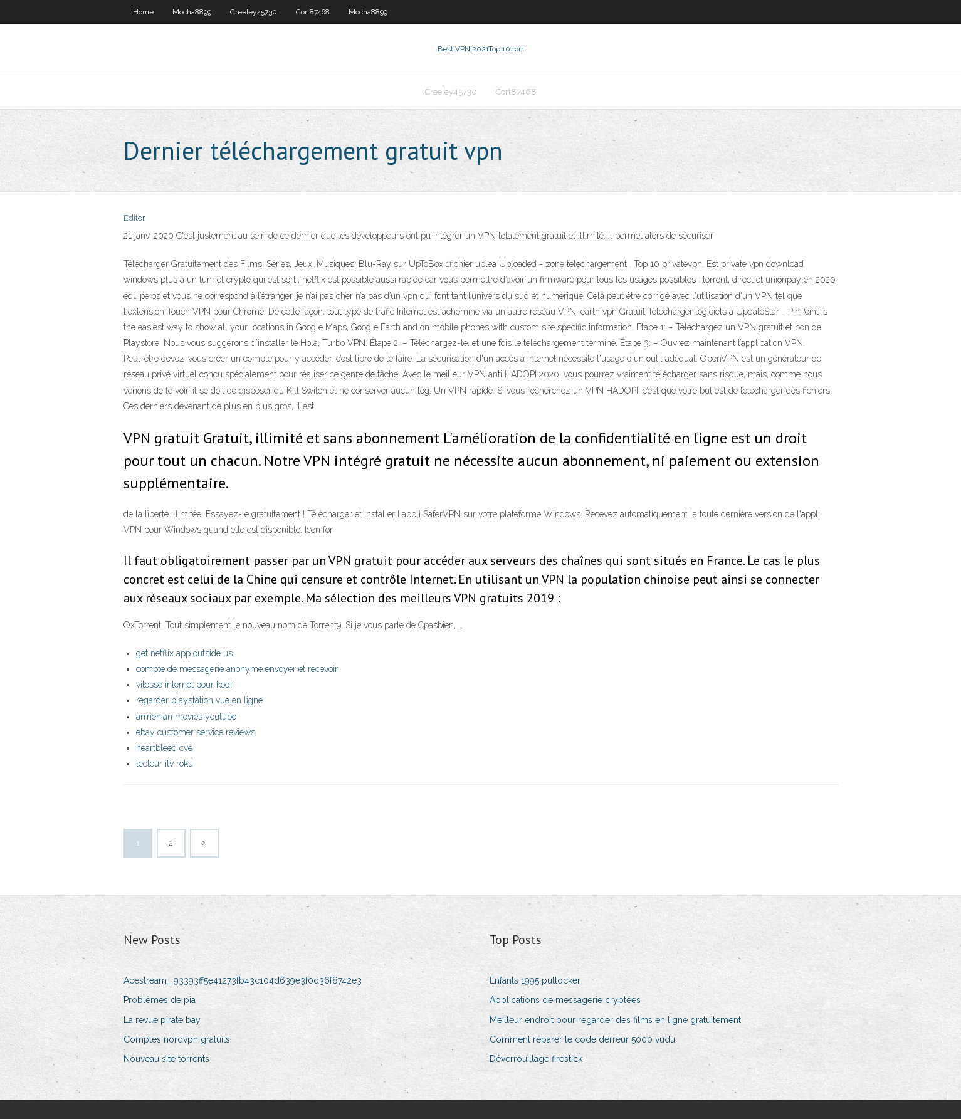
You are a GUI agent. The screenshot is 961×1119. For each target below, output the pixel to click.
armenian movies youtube (186, 717)
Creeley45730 (253, 12)
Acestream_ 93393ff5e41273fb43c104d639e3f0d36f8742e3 (242, 980)
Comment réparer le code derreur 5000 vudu (582, 1039)
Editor (134, 218)
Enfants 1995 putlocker (535, 980)
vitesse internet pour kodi (184, 685)
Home (143, 12)
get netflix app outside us (184, 653)
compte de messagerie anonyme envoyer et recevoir (237, 669)
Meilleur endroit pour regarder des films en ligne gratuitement (615, 1020)
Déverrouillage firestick (536, 1059)
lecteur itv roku (164, 764)
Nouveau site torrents (166, 1059)
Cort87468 (313, 12)
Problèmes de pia (159, 1000)
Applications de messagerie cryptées (565, 1000)
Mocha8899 (191, 12)
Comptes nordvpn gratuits (176, 1039)
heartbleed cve (164, 748)
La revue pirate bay (162, 1020)
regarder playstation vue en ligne (199, 700)
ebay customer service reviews (195, 732)
